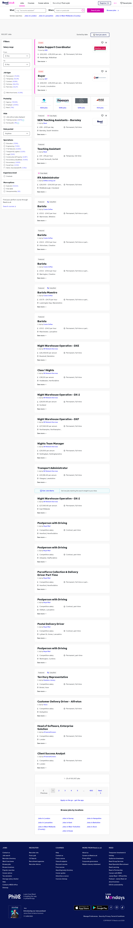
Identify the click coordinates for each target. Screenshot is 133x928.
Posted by (7, 99)
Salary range (8, 47)
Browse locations (8, 867)
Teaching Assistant (49, 149)
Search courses (9, 206)
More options (8, 182)
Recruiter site (33, 853)
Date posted (8, 129)
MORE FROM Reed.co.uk (92, 848)
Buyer (41, 75)
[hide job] (106, 42)
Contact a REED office (10, 885)
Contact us (6, 853)
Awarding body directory (64, 870)
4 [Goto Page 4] (71, 790)
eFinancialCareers (49, 732)
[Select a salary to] (16, 64)
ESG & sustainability (116, 885)
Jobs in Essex (67, 831)
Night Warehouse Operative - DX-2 (58, 394)
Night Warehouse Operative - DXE (58, 345)
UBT (45, 79)
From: (5, 52)
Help (4, 882)
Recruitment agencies (36, 861)
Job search (6, 855)
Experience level (10, 173)
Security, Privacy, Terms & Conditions (111, 916)
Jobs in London (30, 16)
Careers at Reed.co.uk (89, 855)
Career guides (60, 873)
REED (111, 848)
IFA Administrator (48, 177)
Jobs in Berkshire (93, 822)
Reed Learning (114, 867)
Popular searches (8, 870)
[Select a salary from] (16, 56)
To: (4, 61)
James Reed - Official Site (118, 876)
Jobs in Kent (67, 822)
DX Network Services (50, 349)
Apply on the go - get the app (72, 800)
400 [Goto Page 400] (91, 790)
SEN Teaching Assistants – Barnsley (59, 120)
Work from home (8, 861)
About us (85, 853)
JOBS (4, 848)
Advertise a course (62, 876)
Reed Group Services (116, 861)
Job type (7, 73)
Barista (41, 206)
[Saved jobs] (126, 3)
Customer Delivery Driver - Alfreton (59, 701)
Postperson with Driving (52, 523)
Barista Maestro (47, 292)
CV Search (32, 858)
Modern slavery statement (91, 864)
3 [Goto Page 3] (65, 790)
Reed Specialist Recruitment (118, 864)
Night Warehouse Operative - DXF (58, 419)
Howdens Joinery (49, 680)
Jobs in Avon (92, 827)
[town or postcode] (70, 10)
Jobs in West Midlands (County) (68, 16)
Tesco (45, 705)
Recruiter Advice (35, 864)
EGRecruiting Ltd (49, 181)
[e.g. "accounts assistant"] (30, 10)
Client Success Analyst (51, 753)
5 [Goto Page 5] (77, 790)
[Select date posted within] (16, 133)
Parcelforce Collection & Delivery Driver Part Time (57, 573)
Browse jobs (113, 10)
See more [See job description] (42, 61)
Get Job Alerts (47, 491)
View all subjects (61, 861)
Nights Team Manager (50, 443)
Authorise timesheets (116, 858)
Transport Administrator (52, 468)
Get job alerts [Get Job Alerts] (100, 35)
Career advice (7, 873)
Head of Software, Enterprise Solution (55, 727)
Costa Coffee (48, 209)
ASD (45, 50)
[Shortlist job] (102, 42)
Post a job (32, 855)
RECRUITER (33, 848)
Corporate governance (90, 861)
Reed (45, 123)
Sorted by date (82, 34)
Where (51, 10)
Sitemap (5, 888)
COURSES (60, 848)
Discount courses (61, 864)
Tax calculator (7, 876)
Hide (5, 113)
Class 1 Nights (45, 370)
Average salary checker (10, 879)
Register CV (104, 3)
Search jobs (95, 10)
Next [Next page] (100, 791)
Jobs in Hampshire (94, 818)
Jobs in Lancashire (46, 16)
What (12, 10)
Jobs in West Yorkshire (71, 827)
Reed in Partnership (116, 870)
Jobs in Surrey (68, 818)
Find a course (60, 858)
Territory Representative (52, 677)
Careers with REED (115, 873)
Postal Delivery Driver (50, 624)
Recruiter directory (9, 858)
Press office (86, 858)
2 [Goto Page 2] (58, 790)
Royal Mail (46, 526)
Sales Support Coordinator (54, 47)
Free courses (60, 867)
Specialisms (8, 140)
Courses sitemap (61, 879)
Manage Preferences (90, 916)
